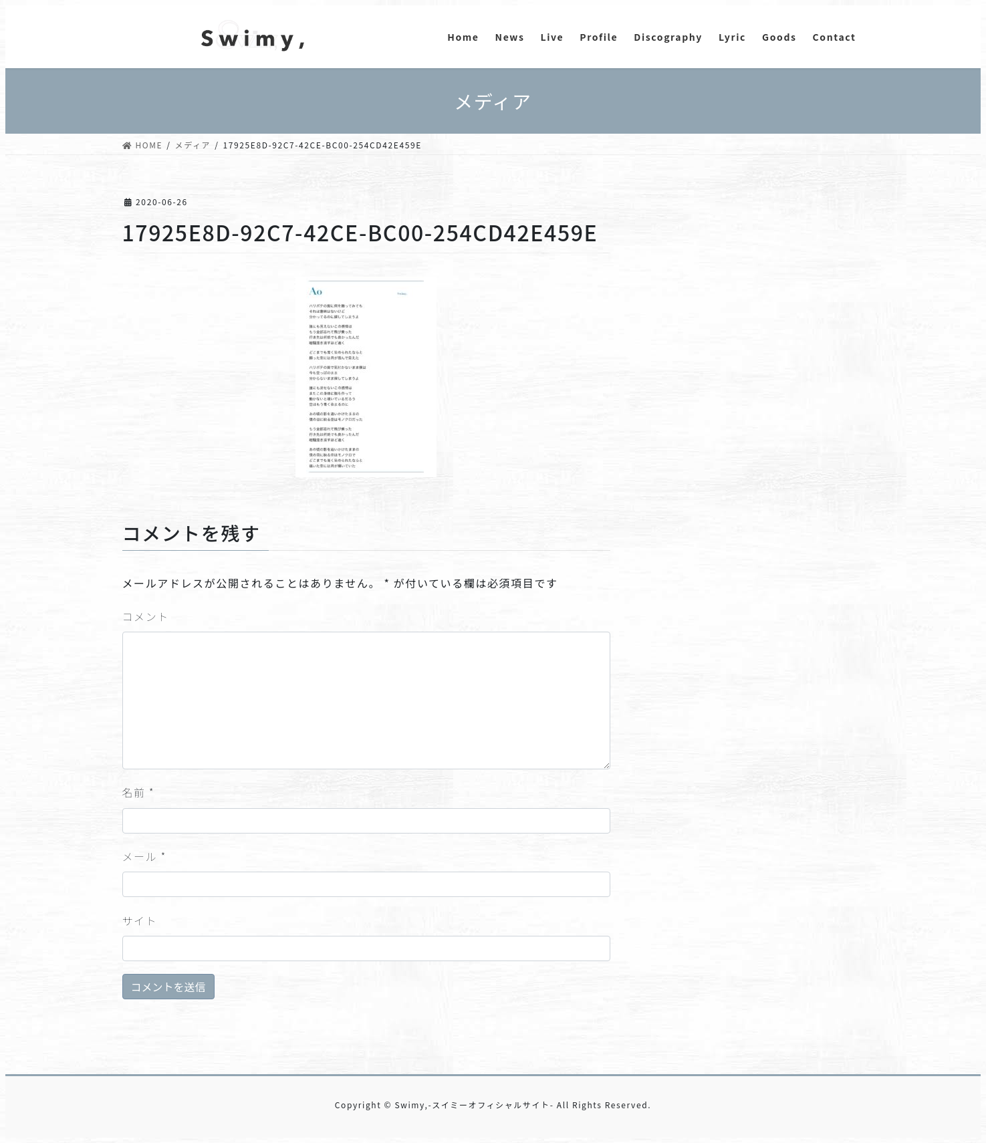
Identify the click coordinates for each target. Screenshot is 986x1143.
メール (144, 856)
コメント (145, 616)
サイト (140, 920)
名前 (138, 792)
